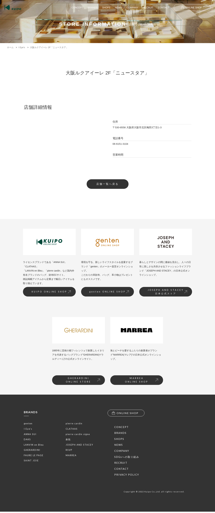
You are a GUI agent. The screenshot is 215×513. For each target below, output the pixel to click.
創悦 (68, 440)
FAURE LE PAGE (33, 456)
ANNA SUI (30, 435)
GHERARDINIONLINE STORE (82, 381)
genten (28, 424)
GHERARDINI (32, 450)
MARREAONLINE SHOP (141, 381)
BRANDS (92, 7)
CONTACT (163, 7)
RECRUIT (148, 7)
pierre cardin (74, 424)
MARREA (71, 456)
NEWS (118, 7)
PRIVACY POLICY (126, 476)
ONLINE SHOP (191, 7)
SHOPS (106, 7)
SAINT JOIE (31, 461)
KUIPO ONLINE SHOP (50, 292)
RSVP (69, 450)
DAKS (27, 440)
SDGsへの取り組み (126, 458)
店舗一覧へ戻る (107, 184)
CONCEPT (77, 7)
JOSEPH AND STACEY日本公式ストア (166, 292)
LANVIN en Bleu (34, 445)
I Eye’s (28, 429)
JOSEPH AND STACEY (79, 445)
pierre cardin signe (78, 435)
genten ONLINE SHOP (108, 292)
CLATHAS (72, 429)
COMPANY (132, 7)
